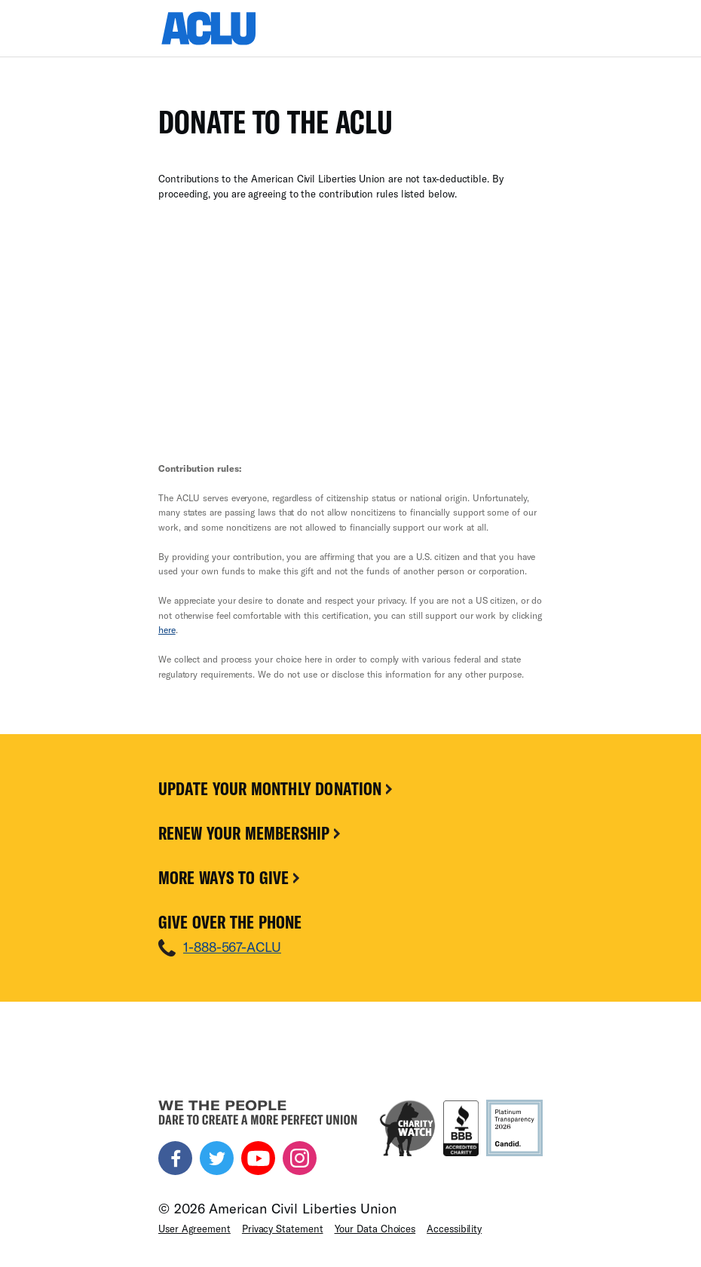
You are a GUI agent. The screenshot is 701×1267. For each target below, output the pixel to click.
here (167, 629)
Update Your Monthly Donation (276, 788)
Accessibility (454, 1229)
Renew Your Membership (250, 833)
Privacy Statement (282, 1229)
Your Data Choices (375, 1229)
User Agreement (194, 1229)
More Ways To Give (230, 877)
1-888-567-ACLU (232, 946)
